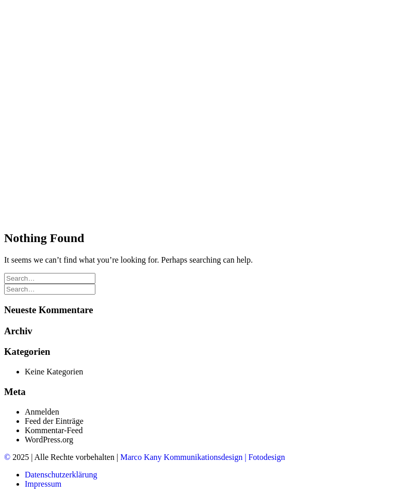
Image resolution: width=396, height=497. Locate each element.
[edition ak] (198, 30)
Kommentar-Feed (54, 430)
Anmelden (42, 411)
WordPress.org (49, 439)
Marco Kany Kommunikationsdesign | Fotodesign (202, 457)
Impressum (43, 483)
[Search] (49, 277)
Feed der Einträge (54, 421)
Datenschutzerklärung (61, 474)
